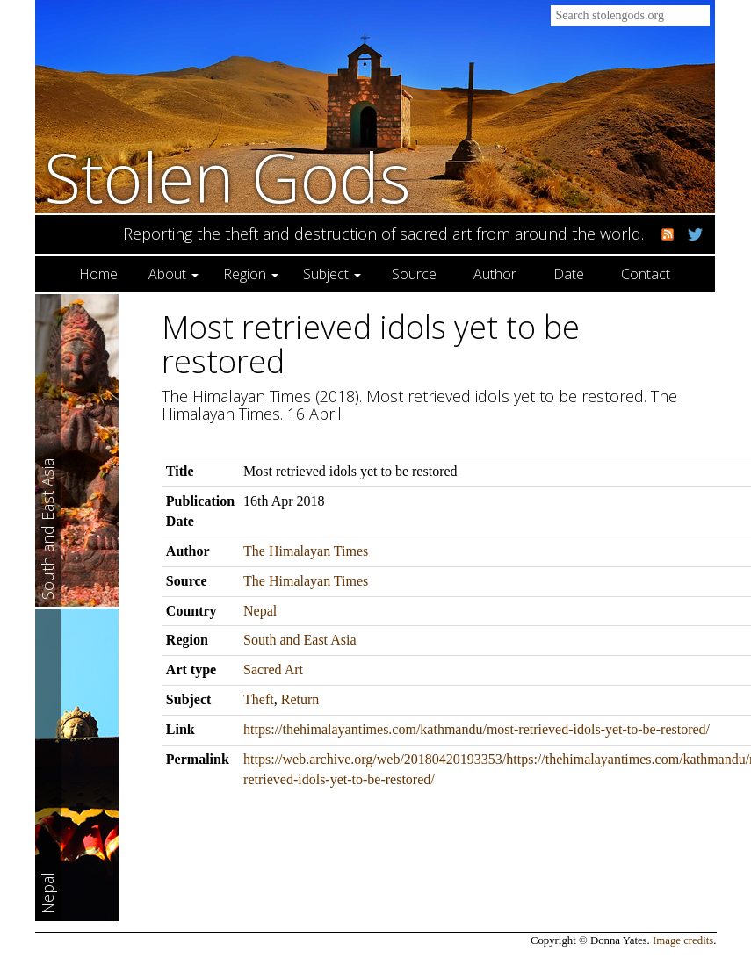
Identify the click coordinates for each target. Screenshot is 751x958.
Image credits (683, 940)
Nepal (260, 610)
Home (98, 274)
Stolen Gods (227, 177)
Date (568, 274)
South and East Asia (299, 639)
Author (494, 274)
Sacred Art (273, 669)
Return (300, 699)
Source (414, 274)
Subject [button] (332, 274)
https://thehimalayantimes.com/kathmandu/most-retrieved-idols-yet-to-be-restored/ (476, 729)
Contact (645, 274)
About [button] (173, 274)
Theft (258, 699)
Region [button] (250, 274)
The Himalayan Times (305, 551)
